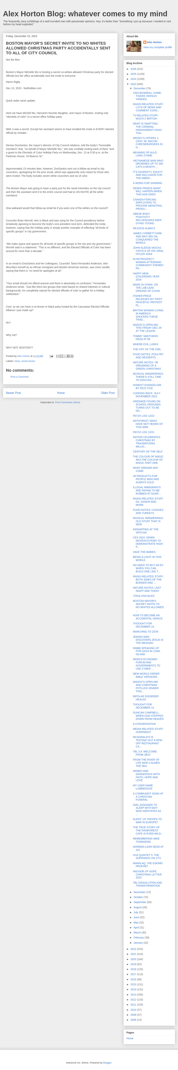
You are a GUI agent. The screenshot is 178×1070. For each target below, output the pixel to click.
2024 (134, 78)
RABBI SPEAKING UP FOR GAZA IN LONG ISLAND (146, 651)
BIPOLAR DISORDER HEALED (146, 698)
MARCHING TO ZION (145, 631)
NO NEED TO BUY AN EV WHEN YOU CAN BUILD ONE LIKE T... (148, 568)
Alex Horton (154, 42)
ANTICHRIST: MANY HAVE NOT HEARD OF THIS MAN (148, 424)
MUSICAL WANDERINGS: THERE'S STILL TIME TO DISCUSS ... (148, 376)
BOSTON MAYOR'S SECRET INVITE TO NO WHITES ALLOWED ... (148, 605)
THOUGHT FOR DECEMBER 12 (143, 706)
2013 (134, 994)
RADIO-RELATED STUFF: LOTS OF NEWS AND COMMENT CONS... (148, 107)
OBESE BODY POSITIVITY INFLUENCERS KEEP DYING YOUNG (147, 218)
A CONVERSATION (144, 723)
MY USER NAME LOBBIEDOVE (143, 787)
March (137, 932)
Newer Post (13, 392)
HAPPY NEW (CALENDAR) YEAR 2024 (146, 276)
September (140, 902)
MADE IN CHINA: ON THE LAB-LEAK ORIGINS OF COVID (146, 287)
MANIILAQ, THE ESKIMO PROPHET (148, 865)
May (136, 922)
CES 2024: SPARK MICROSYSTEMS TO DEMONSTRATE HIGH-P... (148, 542)
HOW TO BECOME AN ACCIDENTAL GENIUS (148, 617)
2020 (134, 959)
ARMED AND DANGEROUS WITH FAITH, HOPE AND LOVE (146, 775)
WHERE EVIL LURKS (145, 344)
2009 (134, 1014)
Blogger (107, 1062)
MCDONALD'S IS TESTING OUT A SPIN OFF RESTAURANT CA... (147, 742)
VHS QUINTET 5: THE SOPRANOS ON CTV (147, 857)
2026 (134, 68)
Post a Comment (20, 376)
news (17, 361)
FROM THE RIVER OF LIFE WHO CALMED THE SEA (146, 762)
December (140, 88)
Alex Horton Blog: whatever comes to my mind (85, 14)
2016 (134, 979)
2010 (134, 1009)
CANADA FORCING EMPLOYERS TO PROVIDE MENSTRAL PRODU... (147, 204)
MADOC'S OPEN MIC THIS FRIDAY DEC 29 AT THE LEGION (147, 328)
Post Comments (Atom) (67, 402)
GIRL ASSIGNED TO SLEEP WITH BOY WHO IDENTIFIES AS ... (147, 809)
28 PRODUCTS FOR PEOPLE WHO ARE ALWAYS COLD (146, 479)
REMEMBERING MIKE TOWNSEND (146, 840)
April (136, 927)
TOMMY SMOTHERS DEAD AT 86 (145, 338)
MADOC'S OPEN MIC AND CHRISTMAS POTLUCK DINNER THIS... (146, 686)
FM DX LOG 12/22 (143, 415)
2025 (134, 73)
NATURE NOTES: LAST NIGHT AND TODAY (147, 589)
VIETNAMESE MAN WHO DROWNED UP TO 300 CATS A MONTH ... (148, 163)
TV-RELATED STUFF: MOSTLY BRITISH (146, 117)
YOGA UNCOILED (143, 595)
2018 (134, 969)
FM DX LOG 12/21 (143, 432)
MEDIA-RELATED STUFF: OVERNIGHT (148, 730)
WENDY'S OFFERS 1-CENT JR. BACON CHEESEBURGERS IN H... (148, 143)
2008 (134, 1019)
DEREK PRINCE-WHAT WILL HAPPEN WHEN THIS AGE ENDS (147, 191)
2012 (134, 999)
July (136, 912)
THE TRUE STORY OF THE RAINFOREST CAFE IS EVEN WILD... (148, 830)
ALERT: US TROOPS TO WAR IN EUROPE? (147, 821)
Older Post (108, 392)
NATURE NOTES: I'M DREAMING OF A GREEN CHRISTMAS (147, 365)
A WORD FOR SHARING (147, 183)
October (139, 897)
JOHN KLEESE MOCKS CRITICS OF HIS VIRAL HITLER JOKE (148, 251)
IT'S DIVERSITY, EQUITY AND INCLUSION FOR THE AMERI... (148, 175)
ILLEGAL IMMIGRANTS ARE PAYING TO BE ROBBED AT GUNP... (147, 490)
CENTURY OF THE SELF (148, 451)
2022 (134, 949)
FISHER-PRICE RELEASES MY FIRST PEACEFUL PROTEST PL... (147, 300)
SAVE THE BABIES (144, 551)
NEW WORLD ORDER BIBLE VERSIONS (146, 675)
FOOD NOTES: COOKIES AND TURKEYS (148, 511)
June (137, 917)
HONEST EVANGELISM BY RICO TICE (147, 387)
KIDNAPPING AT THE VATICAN (146, 531)
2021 (134, 954)
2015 (134, 984)
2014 (134, 989)
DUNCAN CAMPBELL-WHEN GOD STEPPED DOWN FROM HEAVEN (148, 715)
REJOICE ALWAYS (144, 228)
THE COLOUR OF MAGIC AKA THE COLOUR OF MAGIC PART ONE (148, 459)
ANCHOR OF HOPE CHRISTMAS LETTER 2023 (147, 874)
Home (61, 392)
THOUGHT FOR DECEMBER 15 (143, 625)
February (139, 937)
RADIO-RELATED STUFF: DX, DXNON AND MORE (148, 501)
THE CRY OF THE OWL (147, 349)
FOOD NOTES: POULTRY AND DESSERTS (148, 356)
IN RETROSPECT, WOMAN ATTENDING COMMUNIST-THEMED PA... (148, 264)
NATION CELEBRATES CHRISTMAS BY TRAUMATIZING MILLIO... (146, 442)
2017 (134, 974)
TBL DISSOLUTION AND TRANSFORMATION (147, 884)
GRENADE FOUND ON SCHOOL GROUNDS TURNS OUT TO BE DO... (147, 406)
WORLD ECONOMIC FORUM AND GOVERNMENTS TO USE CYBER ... (146, 664)
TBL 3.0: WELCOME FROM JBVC (145, 753)
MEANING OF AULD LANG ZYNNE (145, 154)
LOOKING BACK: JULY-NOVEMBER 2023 (147, 395)
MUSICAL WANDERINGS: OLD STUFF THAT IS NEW (148, 521)
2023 (134, 84)
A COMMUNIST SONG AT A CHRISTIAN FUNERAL (148, 796)
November (140, 892)
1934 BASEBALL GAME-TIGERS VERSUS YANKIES (147, 96)
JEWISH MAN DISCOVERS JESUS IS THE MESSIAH (148, 640)
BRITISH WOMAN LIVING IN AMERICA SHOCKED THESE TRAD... (148, 315)
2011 (134, 1004)
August (138, 907)
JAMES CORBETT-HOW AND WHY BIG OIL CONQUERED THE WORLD (147, 238)
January (139, 942)
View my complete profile (157, 47)
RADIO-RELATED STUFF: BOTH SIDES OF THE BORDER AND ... (148, 579)
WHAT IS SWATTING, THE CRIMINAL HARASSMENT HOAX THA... (147, 128)
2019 (134, 964)
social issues (28, 361)
